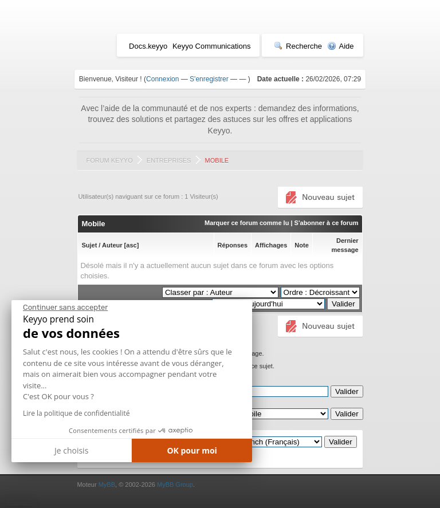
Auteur (112, 245)
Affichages (271, 245)
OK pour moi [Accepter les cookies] (192, 450)
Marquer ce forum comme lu (247, 222)
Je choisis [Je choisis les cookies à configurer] (71, 450)
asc (131, 245)
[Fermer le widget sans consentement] (65, 307)
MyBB (107, 484)
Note (301, 245)
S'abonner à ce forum (326, 222)
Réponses (233, 245)
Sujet (89, 245)
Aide (340, 46)
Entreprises (169, 160)
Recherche (298, 46)
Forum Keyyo (109, 160)
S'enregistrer (209, 79)
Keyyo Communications (211, 46)
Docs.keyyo (148, 46)
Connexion (162, 79)
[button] (20, 503)
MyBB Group (175, 484)
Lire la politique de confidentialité (76, 413)
